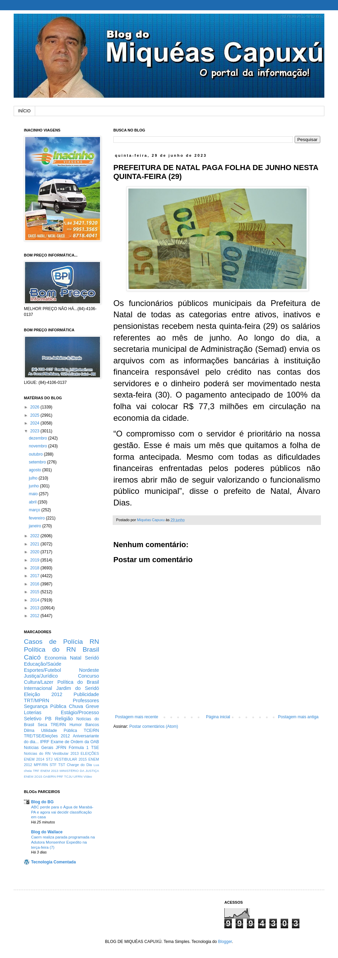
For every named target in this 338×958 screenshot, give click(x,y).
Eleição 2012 (43, 694)
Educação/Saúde (42, 664)
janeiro (35, 526)
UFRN (78, 776)
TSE (95, 747)
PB (48, 718)
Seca (42, 724)
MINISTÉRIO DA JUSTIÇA (79, 771)
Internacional (38, 688)
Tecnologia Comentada (53, 862)
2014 (35, 600)
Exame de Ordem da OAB (75, 741)
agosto (35, 470)
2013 (35, 608)
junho (34, 486)
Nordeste (89, 670)
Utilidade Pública (59, 730)
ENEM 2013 (49, 771)
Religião (64, 718)
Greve (92, 706)
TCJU (68, 776)
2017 (35, 575)
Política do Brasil (78, 682)
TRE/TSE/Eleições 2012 (47, 736)
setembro (38, 462)
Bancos (92, 724)
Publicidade (86, 694)
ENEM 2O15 (33, 776)
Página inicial (218, 716)
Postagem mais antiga (298, 716)
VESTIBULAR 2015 (70, 759)
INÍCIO (24, 111)
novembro (38, 446)
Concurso (88, 676)
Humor (75, 724)
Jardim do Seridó (77, 688)
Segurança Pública (45, 706)
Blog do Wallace (46, 832)
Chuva (76, 706)
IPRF (44, 741)
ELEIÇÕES (90, 753)
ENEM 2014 (34, 759)
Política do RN (50, 649)
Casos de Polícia (53, 641)
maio (34, 493)
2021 (35, 544)
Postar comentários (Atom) (153, 726)
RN (94, 641)
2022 (35, 535)
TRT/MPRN (36, 700)
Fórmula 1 (78, 747)
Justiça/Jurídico (41, 676)
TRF (36, 771)
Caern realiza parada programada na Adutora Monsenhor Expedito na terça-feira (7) (63, 842)
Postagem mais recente (136, 716)
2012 (35, 615)
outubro (36, 454)
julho (34, 478)
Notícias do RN (37, 753)
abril (33, 502)
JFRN (61, 747)
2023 (35, 431)
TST (61, 765)
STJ (49, 759)
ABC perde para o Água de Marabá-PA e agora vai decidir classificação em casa (62, 812)
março (35, 510)
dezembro (38, 438)
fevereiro (37, 518)
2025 (35, 415)
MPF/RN (41, 765)
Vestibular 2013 (65, 753)
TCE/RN (91, 730)
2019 (35, 560)
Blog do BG (42, 802)
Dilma (29, 730)
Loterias (32, 712)
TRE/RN (58, 724)
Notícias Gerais (38, 747)
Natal (76, 658)
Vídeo (87, 776)
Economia (56, 658)
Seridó (92, 658)
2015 (35, 591)
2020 (35, 552)
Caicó (32, 657)
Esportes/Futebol (42, 670)
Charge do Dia (79, 765)
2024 (35, 423)
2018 (35, 568)
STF (53, 765)
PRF (60, 776)
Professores (86, 700)
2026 (35, 407)
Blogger (225, 941)
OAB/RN (49, 776)
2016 (35, 584)
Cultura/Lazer (38, 682)
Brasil (91, 649)
